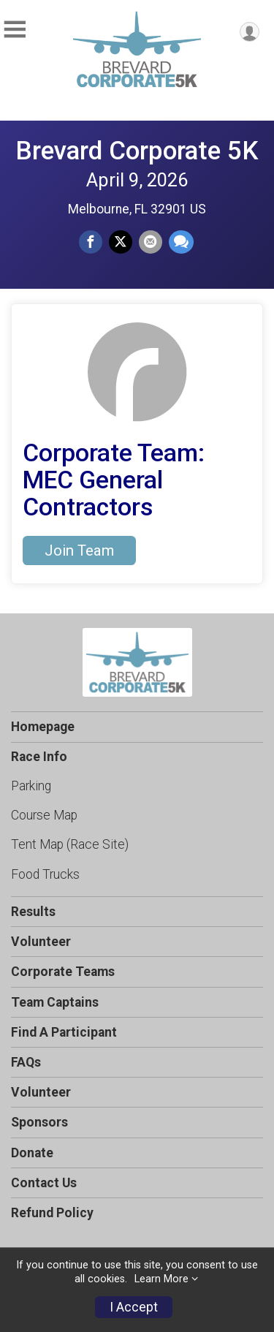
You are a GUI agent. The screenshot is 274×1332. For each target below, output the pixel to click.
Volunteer (41, 941)
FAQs (26, 1062)
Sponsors (39, 1122)
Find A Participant (64, 1032)
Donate (32, 1153)
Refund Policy (52, 1213)
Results (33, 911)
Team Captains (55, 1002)
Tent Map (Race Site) (70, 844)
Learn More (161, 1279)
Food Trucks (45, 874)
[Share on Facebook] (90, 242)
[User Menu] (249, 32)
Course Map (44, 815)
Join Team (79, 550)
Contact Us (44, 1183)
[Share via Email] (150, 242)
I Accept (134, 1307)
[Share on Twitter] (120, 242)
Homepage (43, 726)
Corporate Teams (63, 971)
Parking (31, 786)
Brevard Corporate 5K (137, 150)
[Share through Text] (181, 242)
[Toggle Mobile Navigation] (14, 30)
